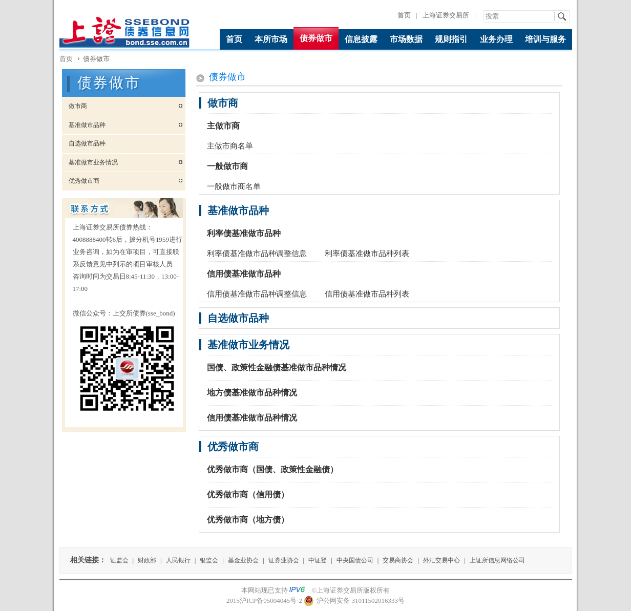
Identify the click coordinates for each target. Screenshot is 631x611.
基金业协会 (243, 560)
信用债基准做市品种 (244, 273)
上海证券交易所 (446, 15)
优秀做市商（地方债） (248, 519)
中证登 (317, 560)
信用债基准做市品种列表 (367, 294)
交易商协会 (398, 560)
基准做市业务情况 (90, 162)
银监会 (209, 560)
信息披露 (361, 39)
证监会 (119, 560)
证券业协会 (283, 560)
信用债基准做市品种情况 (252, 417)
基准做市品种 (84, 125)
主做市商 (223, 125)
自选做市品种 (84, 143)
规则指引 (451, 39)
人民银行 (178, 560)
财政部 (147, 560)
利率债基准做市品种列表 (367, 253)
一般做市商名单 (234, 186)
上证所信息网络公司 (497, 560)
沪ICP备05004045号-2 (271, 600)
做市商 (74, 106)
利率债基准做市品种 (244, 233)
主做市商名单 (230, 146)
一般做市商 (227, 166)
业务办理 (496, 39)
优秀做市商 (80, 180)
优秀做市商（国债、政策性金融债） (272, 469)
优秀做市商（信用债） (248, 494)
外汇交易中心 (441, 560)
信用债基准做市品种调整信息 (257, 294)
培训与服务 (545, 39)
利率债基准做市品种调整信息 (257, 253)
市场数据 (406, 39)
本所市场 (271, 39)
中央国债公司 (354, 560)
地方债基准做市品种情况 (252, 392)
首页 (404, 15)
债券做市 (316, 38)
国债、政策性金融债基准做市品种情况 (276, 367)
